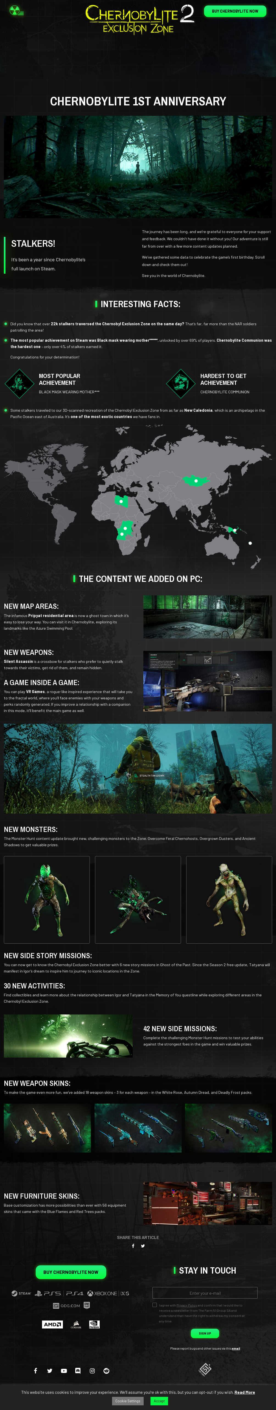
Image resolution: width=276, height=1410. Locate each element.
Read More (245, 1392)
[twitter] (50, 1370)
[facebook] (35, 1370)
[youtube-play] (64, 1370)
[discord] (78, 1370)
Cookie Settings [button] (127, 1401)
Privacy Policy (187, 1305)
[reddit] (106, 1370)
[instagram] (92, 1370)
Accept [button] (159, 1401)
